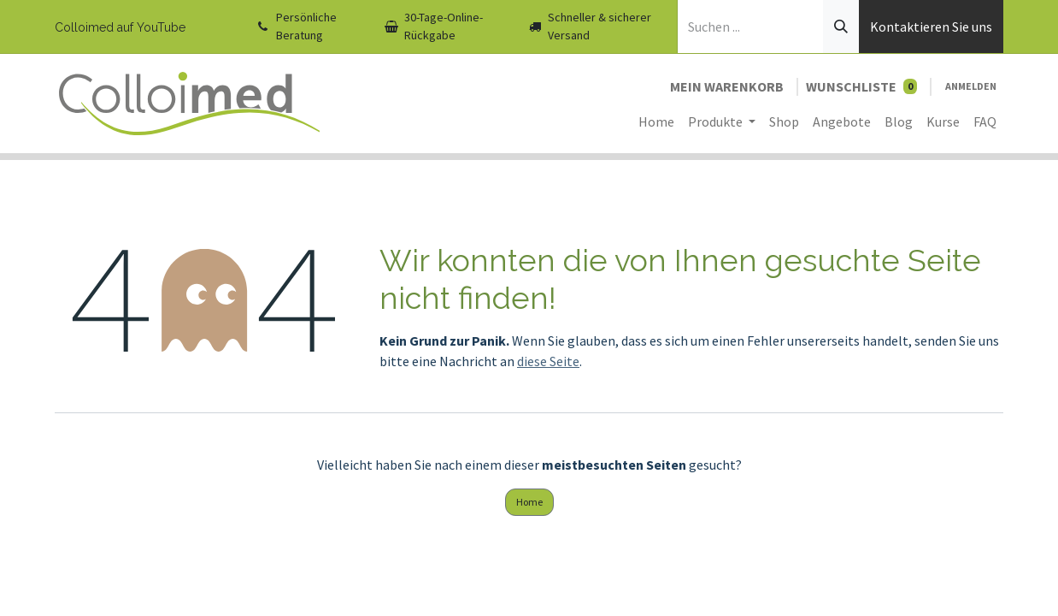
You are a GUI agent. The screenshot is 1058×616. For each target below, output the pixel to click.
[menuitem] (656, 121)
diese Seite (548, 361)
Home (529, 501)
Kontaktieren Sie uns (931, 26)
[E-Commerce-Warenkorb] (726, 86)
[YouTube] (217, 26)
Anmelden (970, 86)
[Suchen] (841, 26)
